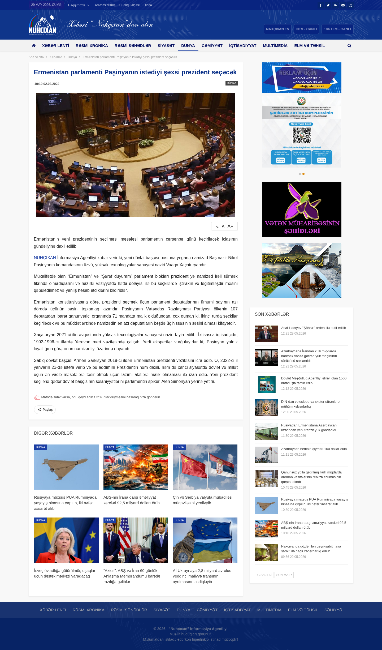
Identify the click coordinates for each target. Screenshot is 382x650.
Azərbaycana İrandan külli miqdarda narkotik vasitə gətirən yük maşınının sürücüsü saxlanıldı (309, 356)
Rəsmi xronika (93, 45)
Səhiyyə (333, 610)
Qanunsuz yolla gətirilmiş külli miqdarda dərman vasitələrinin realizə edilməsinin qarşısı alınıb (311, 477)
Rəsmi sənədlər (136, 45)
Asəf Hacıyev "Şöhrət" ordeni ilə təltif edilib (313, 328)
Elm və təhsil (303, 610)
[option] (302, 132)
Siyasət (170, 45)
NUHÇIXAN (45, 257)
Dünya (193, 45)
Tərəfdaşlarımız (104, 5)
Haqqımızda (76, 5)
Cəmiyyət (217, 45)
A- (217, 227)
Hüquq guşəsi (129, 5)
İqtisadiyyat (249, 45)
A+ (230, 226)
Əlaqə (148, 5)
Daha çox (313, 45)
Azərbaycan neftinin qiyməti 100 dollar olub (314, 449)
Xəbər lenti (56, 45)
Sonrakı (284, 574)
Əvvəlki (264, 574)
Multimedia (283, 45)
